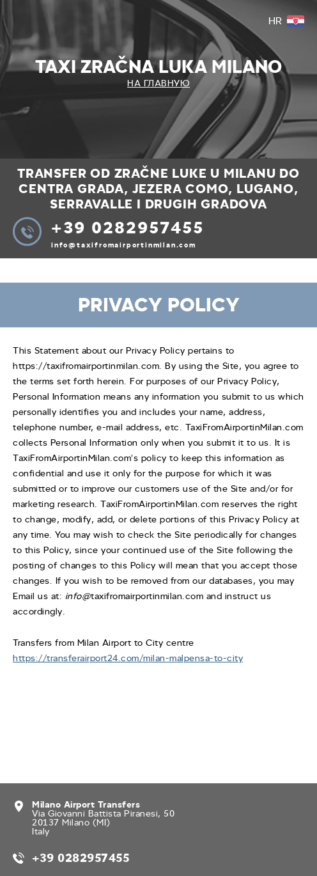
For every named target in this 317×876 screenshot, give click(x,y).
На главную (158, 83)
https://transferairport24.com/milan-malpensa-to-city (128, 658)
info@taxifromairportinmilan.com (123, 245)
